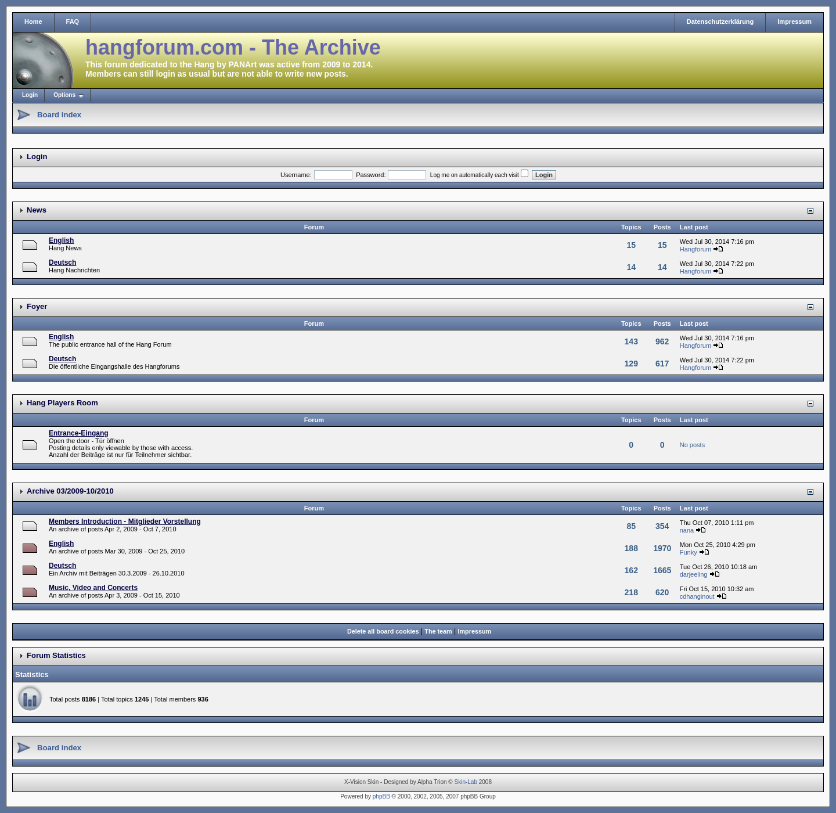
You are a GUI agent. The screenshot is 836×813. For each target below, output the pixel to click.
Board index (59, 114)
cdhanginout (697, 596)
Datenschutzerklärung (720, 21)
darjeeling (694, 574)
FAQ (73, 21)
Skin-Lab (466, 782)
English (61, 240)
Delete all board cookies (383, 631)
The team (438, 631)
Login (30, 95)
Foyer (37, 306)
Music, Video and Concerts (93, 588)
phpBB (381, 796)
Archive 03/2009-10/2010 (70, 491)
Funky (688, 552)
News (36, 210)
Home (33, 21)
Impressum (794, 21)
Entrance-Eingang (79, 433)
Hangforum (695, 249)
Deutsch (62, 262)
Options (64, 95)
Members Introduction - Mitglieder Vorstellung (125, 521)
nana (687, 530)
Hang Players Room (62, 402)
